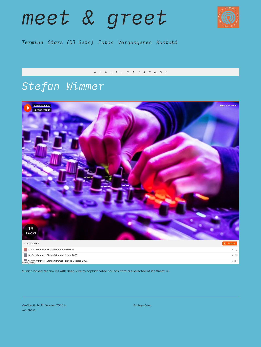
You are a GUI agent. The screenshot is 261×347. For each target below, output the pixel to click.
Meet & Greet (94, 17)
